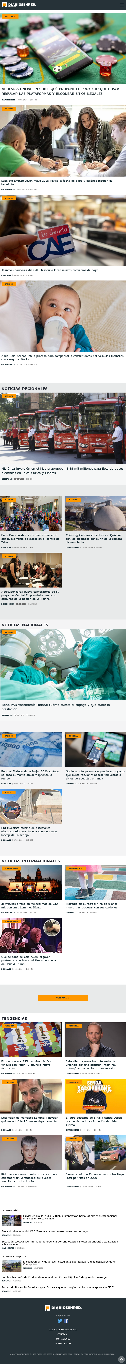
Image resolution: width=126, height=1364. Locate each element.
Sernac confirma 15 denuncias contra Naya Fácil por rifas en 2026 (95, 1176)
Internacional (11, 868)
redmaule (6, 275)
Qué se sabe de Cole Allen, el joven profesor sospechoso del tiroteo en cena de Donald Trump (28, 960)
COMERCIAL (63, 1334)
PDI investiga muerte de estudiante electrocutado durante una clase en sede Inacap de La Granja (29, 831)
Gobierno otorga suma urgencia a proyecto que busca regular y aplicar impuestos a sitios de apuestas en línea (95, 775)
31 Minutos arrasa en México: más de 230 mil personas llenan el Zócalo (29, 906)
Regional (9, 396)
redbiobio (28, 1268)
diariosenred (8, 189)
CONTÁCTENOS (63, 1338)
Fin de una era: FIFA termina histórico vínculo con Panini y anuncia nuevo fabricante (27, 1065)
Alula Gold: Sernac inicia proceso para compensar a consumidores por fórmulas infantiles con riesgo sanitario (62, 357)
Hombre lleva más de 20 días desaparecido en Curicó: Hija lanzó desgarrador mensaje (54, 1277)
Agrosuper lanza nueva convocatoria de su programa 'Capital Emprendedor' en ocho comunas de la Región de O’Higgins (30, 595)
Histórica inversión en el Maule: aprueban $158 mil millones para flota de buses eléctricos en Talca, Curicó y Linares (62, 470)
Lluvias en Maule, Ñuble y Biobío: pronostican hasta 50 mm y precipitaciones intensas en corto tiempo (70, 1217)
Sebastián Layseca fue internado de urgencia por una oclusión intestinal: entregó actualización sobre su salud (91, 1065)
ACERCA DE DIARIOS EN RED (63, 1329)
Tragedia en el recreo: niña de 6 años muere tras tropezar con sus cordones (91, 906)
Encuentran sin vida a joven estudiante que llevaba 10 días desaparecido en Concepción (69, 1263)
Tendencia (9, 1025)
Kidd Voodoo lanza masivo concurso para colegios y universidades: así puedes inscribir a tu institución (29, 1177)
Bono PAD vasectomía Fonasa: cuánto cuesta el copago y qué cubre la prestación (56, 707)
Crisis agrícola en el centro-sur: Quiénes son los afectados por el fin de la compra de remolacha (94, 538)
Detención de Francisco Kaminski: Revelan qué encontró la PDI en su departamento (29, 1119)
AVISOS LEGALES (63, 1343)
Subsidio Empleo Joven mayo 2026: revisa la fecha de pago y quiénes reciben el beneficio (56, 182)
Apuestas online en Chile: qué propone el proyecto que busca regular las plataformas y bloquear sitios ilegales (60, 91)
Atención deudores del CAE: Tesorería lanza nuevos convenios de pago (49, 270)
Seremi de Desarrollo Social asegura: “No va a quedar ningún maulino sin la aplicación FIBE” (58, 1287)
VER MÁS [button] (63, 997)
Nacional (9, 108)
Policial (9, 792)
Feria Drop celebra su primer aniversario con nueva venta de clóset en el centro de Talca (30, 538)
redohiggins (7, 604)
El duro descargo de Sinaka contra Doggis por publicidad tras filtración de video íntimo (94, 1121)
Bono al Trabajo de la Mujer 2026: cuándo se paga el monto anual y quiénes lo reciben (30, 775)
